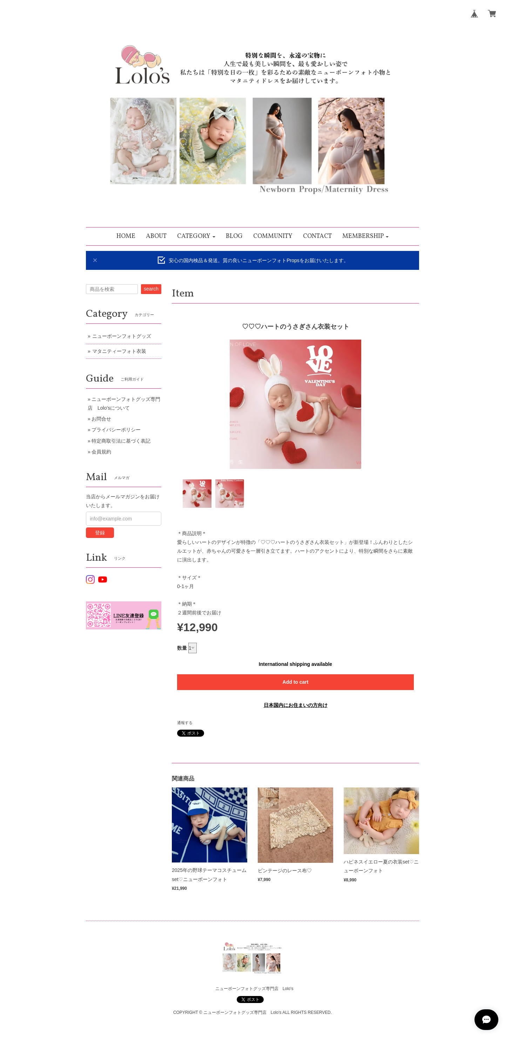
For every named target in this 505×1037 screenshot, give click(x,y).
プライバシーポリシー (116, 429)
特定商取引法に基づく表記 (121, 441)
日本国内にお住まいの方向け (296, 705)
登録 (100, 532)
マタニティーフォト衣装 (119, 351)
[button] (196, 236)
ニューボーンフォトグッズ (121, 336)
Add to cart (296, 682)
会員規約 (101, 452)
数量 (182, 648)
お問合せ (101, 419)
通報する (185, 723)
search (151, 289)
